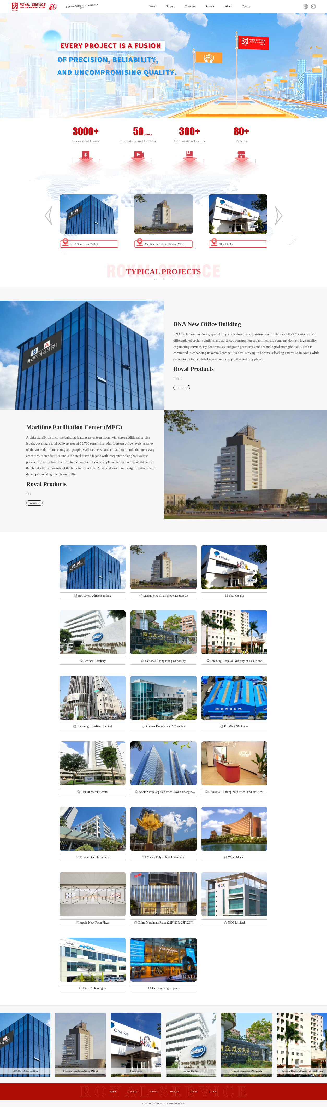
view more (184, 388)
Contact (251, 6)
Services (211, 6)
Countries (189, 6)
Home (148, 6)
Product (168, 6)
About (231, 6)
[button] (48, 216)
